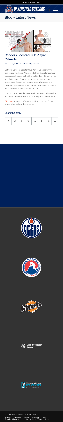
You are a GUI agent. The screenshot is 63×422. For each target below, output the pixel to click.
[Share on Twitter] (15, 121)
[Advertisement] (31, 175)
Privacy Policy (32, 414)
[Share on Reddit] (48, 121)
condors (35, 64)
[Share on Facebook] (8, 121)
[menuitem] (47, 10)
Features (25, 64)
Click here (9, 101)
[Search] (47, 10)
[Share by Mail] (55, 121)
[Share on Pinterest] (28, 121)
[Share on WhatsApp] (21, 121)
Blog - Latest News (20, 17)
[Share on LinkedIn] (35, 121)
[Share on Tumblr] (41, 121)
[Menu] (54, 10)
